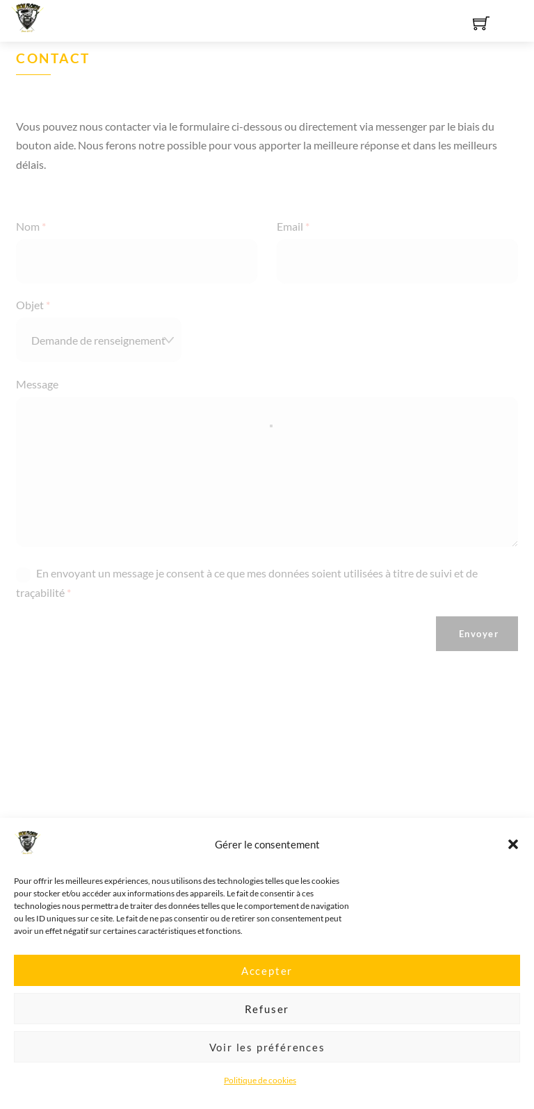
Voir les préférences (267, 1055)
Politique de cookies (260, 1089)
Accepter (267, 979)
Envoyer (479, 633)
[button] (513, 853)
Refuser (267, 1017)
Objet (33, 304)
